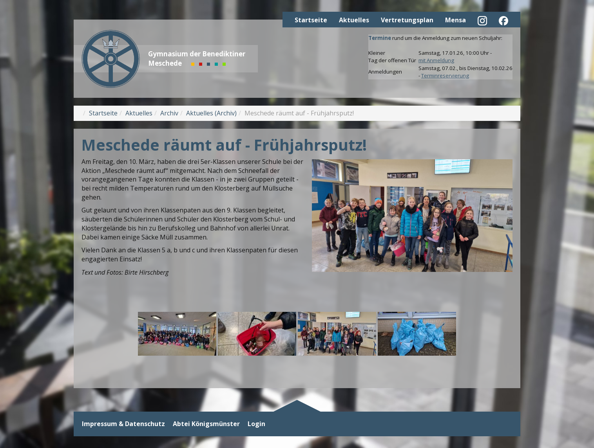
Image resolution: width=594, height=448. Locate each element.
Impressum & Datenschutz (123, 424)
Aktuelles (354, 20)
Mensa (455, 20)
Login (256, 424)
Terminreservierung (445, 75)
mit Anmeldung (436, 60)
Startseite (311, 20)
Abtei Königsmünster (206, 424)
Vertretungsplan (407, 20)
